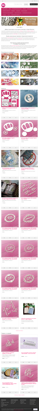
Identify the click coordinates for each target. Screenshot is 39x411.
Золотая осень (29, 77)
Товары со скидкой (23, 403)
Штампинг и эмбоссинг (6, 10)
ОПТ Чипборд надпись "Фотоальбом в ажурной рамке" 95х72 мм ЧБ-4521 (9, 229)
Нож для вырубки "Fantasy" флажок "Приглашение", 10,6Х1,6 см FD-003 (28, 353)
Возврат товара (13, 402)
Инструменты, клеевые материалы (8, 12)
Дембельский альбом (29, 60)
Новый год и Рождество (10, 77)
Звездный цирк (10, 85)
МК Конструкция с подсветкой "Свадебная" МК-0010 (8, 168)
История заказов (32, 402)
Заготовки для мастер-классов (16, 8)
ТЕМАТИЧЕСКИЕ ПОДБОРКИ (15, 14)
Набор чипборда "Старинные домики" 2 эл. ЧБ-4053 (8, 353)
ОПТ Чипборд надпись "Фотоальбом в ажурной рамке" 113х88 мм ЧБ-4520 (28, 229)
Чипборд (24, 8)
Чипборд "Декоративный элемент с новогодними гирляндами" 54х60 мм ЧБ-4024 (28, 383)
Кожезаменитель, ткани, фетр (27, 12)
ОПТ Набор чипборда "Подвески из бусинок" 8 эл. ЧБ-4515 (9, 319)
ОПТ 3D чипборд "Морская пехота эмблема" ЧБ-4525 (28, 108)
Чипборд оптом (29, 8)
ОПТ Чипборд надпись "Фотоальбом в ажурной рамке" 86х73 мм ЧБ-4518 (28, 259)
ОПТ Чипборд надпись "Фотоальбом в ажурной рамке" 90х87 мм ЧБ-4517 (9, 289)
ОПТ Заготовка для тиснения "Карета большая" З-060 (29, 138)
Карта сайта (12, 403)
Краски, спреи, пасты (18, 12)
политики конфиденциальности (19, 409)
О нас (2, 401)
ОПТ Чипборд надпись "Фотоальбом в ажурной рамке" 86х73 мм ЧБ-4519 (9, 259)
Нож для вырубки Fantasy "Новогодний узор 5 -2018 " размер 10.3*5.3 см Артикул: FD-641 (9, 383)
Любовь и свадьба (10, 60)
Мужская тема (29, 85)
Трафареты (13, 10)
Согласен (35, 409)
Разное (9, 14)
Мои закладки (32, 403)
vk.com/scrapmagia (10, 37)
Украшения (18, 10)
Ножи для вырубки (24, 10)
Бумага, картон (5, 8)
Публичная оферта (4, 405)
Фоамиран (4, 14)
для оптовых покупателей (15, 45)
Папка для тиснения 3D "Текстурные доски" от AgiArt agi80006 (28, 319)
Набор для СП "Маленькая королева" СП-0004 (9, 108)
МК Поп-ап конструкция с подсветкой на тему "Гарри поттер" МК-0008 (10, 199)
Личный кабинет (32, 401)
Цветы (10, 8)
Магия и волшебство (10, 68)
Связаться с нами (13, 401)
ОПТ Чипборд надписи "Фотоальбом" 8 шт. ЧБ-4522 (29, 199)
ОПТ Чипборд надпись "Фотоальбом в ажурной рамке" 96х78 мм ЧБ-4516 (28, 289)
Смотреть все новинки (19, 330)
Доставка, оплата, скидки (5, 402)
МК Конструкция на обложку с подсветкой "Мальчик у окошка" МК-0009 (28, 169)
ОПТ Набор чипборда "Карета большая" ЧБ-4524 (8, 138)
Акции (2, 406)
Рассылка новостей (33, 404)
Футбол (29, 68)
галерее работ (20, 38)
